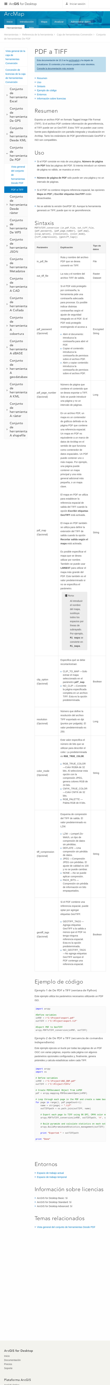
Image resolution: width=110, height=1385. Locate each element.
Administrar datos (81, 21)
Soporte (8, 1368)
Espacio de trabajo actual (50, 1173)
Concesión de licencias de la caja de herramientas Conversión (15, 76)
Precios (8, 1364)
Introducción (27, 21)
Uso (39, 82)
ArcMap (14, 14)
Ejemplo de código (47, 90)
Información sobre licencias (51, 98)
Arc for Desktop (23, 4)
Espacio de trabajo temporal (52, 1177)
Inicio (10, 21)
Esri (98, 4)
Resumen (42, 78)
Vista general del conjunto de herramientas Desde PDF (18, 174)
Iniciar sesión (77, 3)
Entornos (42, 94)
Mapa (44, 21)
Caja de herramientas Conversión (74, 34)
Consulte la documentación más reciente (55, 68)
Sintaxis (41, 86)
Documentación (12, 1360)
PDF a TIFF (17, 189)
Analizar (59, 21)
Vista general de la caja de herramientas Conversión (15, 57)
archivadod (74, 60)
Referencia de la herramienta (37, 34)
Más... (32, 27)
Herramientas (14, 27)
